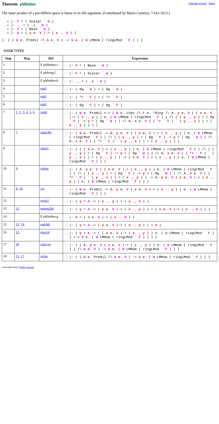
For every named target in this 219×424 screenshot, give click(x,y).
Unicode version (198, 3)
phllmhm (28, 4)
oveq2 (45, 200)
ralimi (45, 168)
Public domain (26, 267)
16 (17, 244)
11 (17, 256)
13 (17, 224)
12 (17, 208)
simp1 (45, 148)
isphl (44, 112)
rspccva (46, 244)
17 (22, 256)
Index (212, 3)
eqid (43, 88)
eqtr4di (45, 224)
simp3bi (46, 132)
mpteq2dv (47, 208)
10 (21, 188)
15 (17, 232)
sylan (44, 256)
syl (43, 188)
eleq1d (45, 232)
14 (22, 224)
